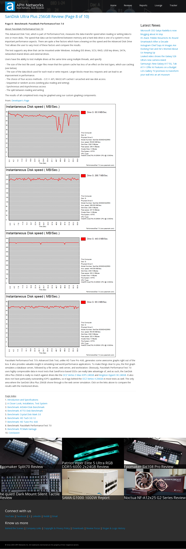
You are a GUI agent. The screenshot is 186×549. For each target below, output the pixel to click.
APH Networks (30, 5)
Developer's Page (20, 100)
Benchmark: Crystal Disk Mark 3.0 (24, 414)
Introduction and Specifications (22, 399)
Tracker (173, 5)
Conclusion (14, 432)
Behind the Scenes (14, 528)
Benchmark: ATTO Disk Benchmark (25, 410)
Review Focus (93, 528)
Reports (143, 5)
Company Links (33, 528)
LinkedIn (37, 516)
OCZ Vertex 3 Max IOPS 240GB (78, 375)
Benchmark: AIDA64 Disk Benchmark (25, 407)
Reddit (46, 516)
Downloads (78, 528)
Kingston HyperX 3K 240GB (112, 375)
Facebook (21, 516)
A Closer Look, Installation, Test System (27, 403)
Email (55, 516)
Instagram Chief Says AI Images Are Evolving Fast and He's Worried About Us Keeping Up (159, 49)
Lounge (158, 5)
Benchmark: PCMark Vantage (22, 429)
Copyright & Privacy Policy (57, 528)
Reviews (128, 5)
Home (113, 5)
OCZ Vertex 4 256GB (92, 378)
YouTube (9, 516)
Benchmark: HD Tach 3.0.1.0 (21, 418)
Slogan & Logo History (113, 528)
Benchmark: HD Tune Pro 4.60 (22, 421)
